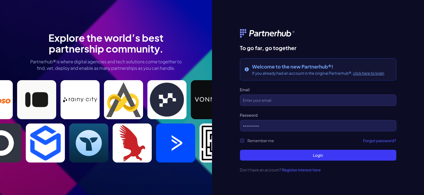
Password (249, 115)
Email (245, 89)
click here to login (368, 73)
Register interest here (301, 169)
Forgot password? (379, 140)
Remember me (261, 140)
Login (318, 155)
